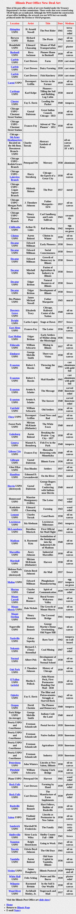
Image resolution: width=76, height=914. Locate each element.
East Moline (14, 336)
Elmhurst (15, 353)
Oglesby (15, 695)
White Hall (14, 876)
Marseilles (14, 552)
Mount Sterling (15, 615)
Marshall (15, 560)
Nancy (17, 910)
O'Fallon (14, 679)
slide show (44, 899)
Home (9, 904)
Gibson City (14, 451)
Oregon (15, 705)
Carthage (15, 91)
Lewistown (14, 522)
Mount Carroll (15, 598)
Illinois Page (23, 907)
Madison (14, 540)
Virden (11, 870)
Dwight (14, 320)
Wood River (14, 891)
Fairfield (14, 408)
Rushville (15, 806)
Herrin (11, 486)
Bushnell (14, 52)
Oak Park (15, 669)
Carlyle (15, 59)
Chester (15, 101)
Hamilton (15, 474)
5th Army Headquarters (15, 138)
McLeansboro (15, 529)
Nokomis (14, 648)
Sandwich (15, 826)
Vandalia (14, 859)
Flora (11, 417)
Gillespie (14, 460)
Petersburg (14, 762)
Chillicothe (14, 227)
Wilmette (15, 883)
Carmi (11, 82)
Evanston (15, 365)
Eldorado (15, 345)
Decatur (15, 243)
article (14, 685)
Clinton (15, 235)
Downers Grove (14, 311)
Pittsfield (14, 770)
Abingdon (15, 29)
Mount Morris (13, 608)
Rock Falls (14, 784)
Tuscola (15, 849)
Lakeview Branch (15, 178)
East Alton (14, 327)
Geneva (15, 442)
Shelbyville (14, 834)
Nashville (15, 638)
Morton (15, 589)
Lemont (15, 514)
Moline (11, 582)
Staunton (14, 842)
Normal (15, 658)
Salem (11, 817)
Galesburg (14, 434)
